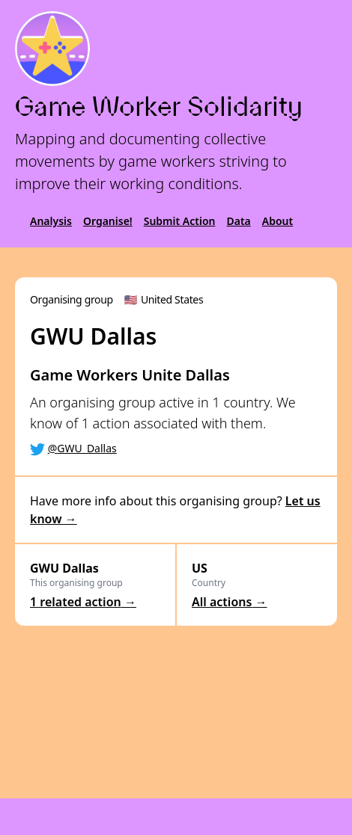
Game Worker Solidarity (159, 106)
